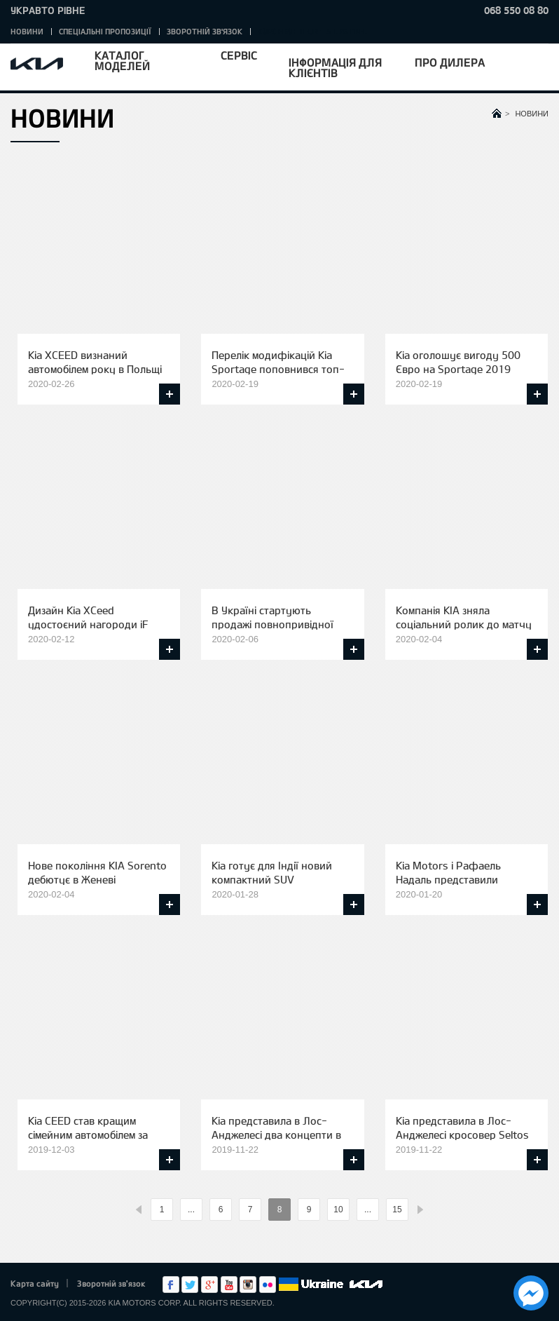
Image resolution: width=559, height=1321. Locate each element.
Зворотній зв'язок (204, 31)
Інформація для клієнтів (335, 67)
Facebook (171, 1284)
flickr (267, 1284)
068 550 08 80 (516, 10)
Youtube (229, 1284)
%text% (139, 1209)
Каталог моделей (122, 60)
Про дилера (450, 62)
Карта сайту (35, 1283)
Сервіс (239, 55)
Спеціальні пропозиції (105, 31)
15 (396, 1209)
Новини (27, 31)
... (191, 1209)
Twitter (189, 1284)
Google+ (209, 1284)
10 (338, 1209)
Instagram (248, 1284)
